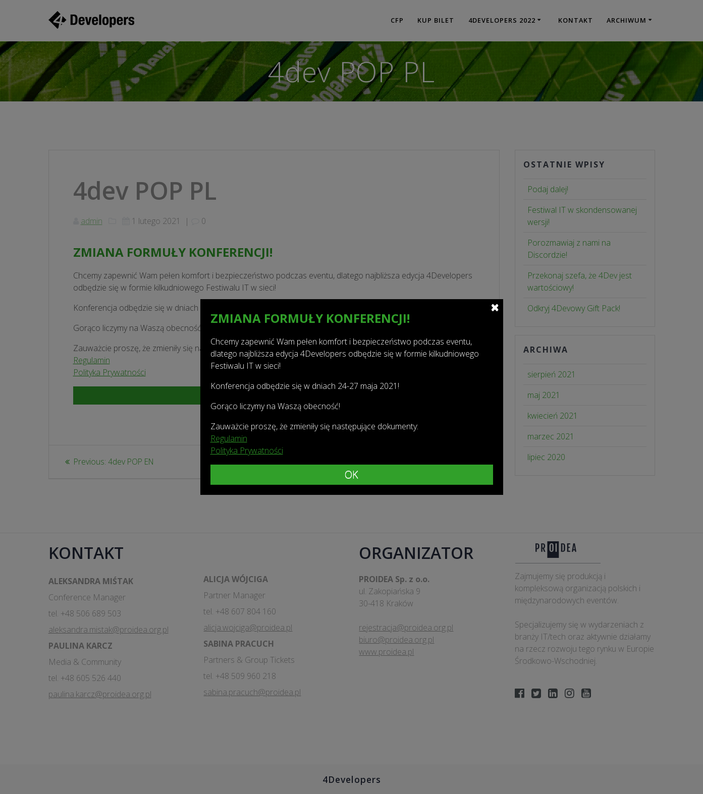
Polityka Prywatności (246, 450)
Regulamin (228, 438)
